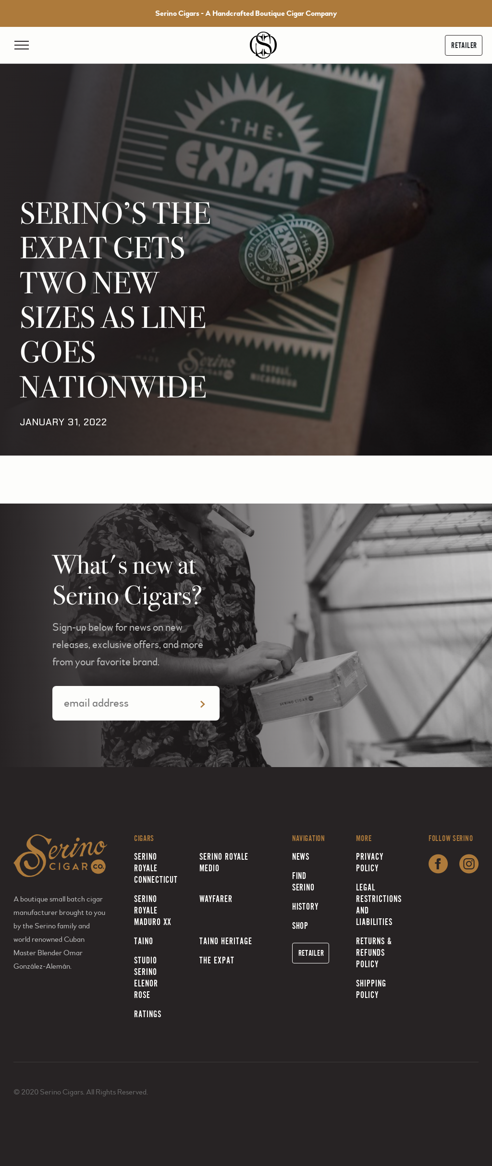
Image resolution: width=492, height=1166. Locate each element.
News (301, 857)
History (305, 907)
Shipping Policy (371, 989)
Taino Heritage (225, 941)
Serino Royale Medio (223, 862)
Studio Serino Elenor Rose (146, 977)
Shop (300, 926)
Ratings (147, 1014)
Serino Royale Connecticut (156, 868)
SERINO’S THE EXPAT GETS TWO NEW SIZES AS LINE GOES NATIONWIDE (115, 300)
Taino (143, 941)
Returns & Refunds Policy (374, 952)
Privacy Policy (369, 862)
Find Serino (303, 881)
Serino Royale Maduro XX (153, 910)
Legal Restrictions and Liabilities (379, 904)
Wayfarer (216, 899)
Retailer (464, 45)
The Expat (216, 960)
